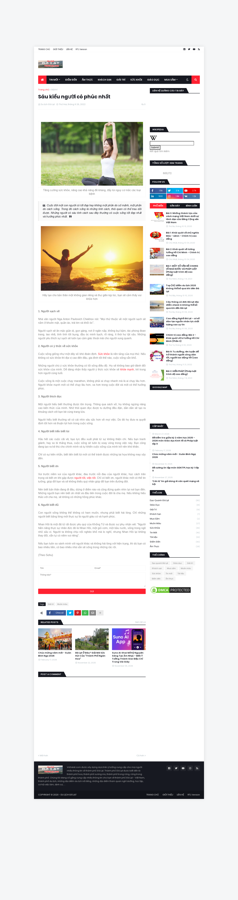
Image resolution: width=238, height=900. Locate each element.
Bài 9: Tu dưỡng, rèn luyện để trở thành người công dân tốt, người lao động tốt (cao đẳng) (182, 356)
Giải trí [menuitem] (120, 79)
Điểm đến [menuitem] (71, 79)
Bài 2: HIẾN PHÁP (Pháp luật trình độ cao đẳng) (181, 373)
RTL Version (81, 49)
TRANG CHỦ (44, 49)
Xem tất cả (140, 622)
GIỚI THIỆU (58, 49)
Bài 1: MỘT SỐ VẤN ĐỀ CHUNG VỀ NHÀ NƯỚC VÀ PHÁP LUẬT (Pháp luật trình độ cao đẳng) (182, 270)
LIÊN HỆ (69, 49)
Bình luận (191, 205)
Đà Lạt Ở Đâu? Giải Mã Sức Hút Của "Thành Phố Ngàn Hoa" (90, 655)
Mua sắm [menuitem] (170, 79)
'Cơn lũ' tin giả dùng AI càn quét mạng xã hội (175, 483)
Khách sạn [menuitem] (104, 79)
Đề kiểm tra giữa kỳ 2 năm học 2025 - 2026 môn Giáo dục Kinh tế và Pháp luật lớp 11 (175, 440)
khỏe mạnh (127, 369)
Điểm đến (175, 542)
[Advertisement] (100, 23)
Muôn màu (62, 604)
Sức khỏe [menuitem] (136, 79)
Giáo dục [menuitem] (153, 79)
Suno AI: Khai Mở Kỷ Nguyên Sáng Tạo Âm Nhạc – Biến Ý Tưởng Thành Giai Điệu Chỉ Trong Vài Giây (128, 657)
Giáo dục (175, 505)
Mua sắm (175, 519)
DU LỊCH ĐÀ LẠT (68, 794)
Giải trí (54, 89)
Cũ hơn (140, 755)
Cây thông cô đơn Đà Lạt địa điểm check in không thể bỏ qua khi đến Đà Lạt (182, 305)
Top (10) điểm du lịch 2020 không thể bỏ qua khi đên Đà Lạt (182, 288)
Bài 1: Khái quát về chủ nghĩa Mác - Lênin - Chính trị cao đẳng (182, 235)
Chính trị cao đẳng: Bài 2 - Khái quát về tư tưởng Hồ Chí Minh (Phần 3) (182, 338)
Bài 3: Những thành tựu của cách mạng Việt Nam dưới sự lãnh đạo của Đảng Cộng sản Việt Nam (182, 218)
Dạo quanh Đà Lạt (175, 500)
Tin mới (175, 532)
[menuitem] (42, 80)
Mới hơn (44, 755)
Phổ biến (158, 205)
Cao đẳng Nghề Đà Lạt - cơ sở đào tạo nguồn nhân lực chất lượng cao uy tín (183, 321)
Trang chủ (43, 89)
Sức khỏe (104, 354)
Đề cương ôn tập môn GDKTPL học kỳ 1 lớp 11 (175, 469)
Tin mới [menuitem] (53, 79)
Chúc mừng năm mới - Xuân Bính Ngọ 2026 (54, 654)
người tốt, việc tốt (85, 477)
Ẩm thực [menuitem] (87, 79)
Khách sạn (175, 514)
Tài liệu (175, 537)
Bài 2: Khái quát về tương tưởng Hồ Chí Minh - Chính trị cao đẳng (183, 252)
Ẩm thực (175, 546)
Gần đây (175, 205)
